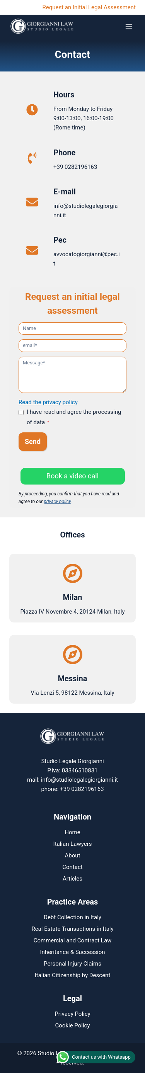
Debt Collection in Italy (72, 917)
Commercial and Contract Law (73, 940)
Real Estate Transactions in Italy (72, 928)
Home (72, 832)
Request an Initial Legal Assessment (89, 7)
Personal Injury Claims (72, 963)
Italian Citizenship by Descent (73, 975)
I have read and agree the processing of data (74, 417)
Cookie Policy (72, 1025)
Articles (72, 878)
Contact (72, 867)
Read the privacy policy (48, 402)
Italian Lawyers (72, 843)
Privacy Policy (72, 1013)
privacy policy (57, 501)
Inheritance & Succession (72, 952)
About (72, 855)
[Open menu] (128, 26)
